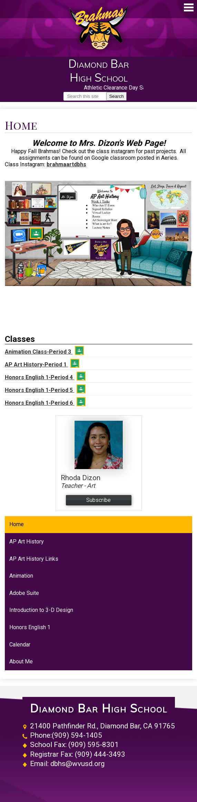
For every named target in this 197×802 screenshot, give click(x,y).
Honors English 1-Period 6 (45, 401)
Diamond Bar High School (98, 708)
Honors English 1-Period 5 (45, 388)
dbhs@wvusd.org (77, 763)
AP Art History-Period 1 (42, 363)
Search (116, 96)
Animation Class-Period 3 (44, 350)
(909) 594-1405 (77, 735)
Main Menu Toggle (189, 7)
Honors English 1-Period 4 (45, 376)
